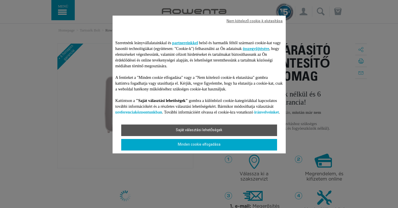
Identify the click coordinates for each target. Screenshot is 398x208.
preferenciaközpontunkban (138, 112)
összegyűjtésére (256, 49)
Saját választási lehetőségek (199, 130)
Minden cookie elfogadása (199, 145)
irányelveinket (266, 112)
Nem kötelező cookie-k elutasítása (255, 21)
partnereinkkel (185, 43)
